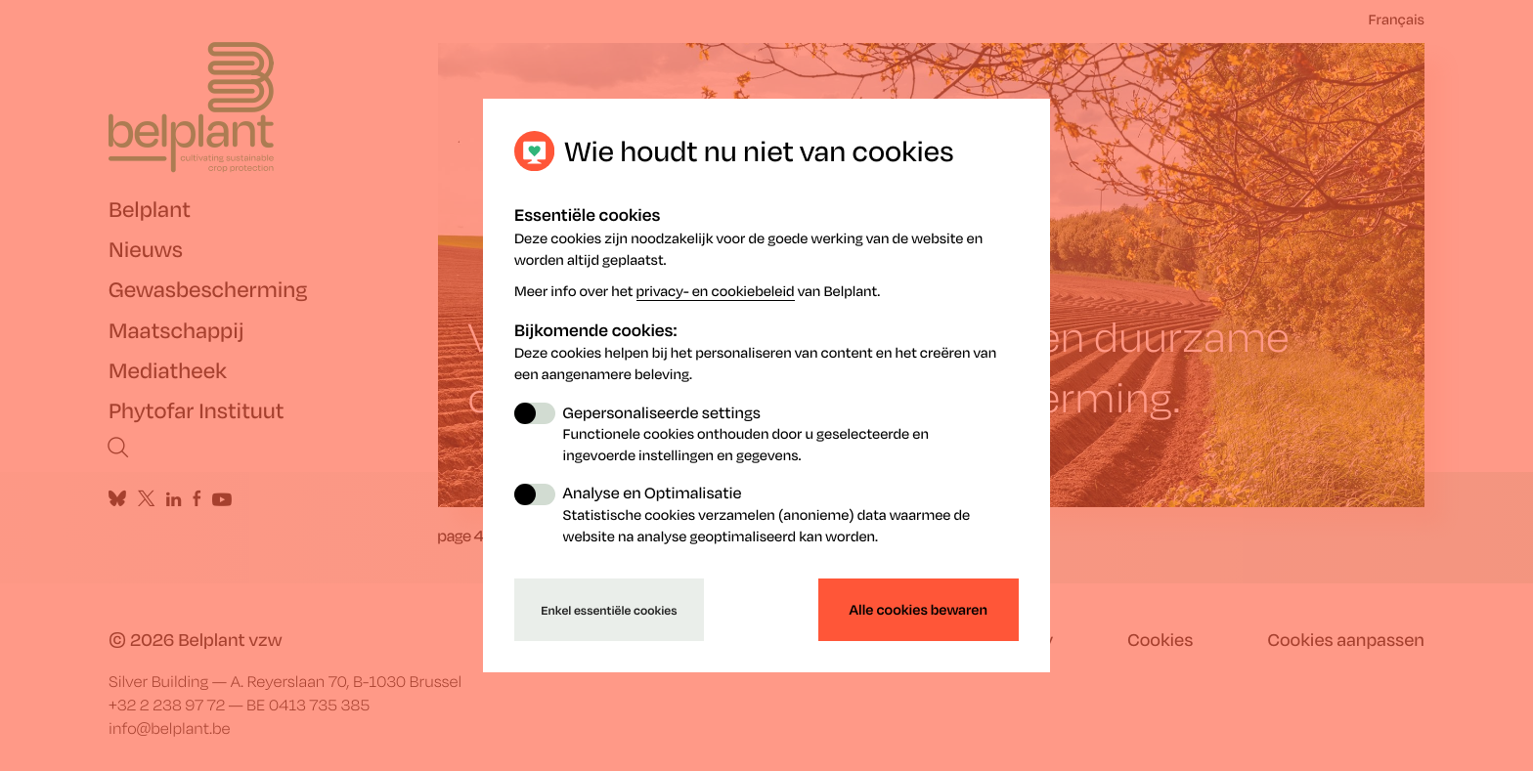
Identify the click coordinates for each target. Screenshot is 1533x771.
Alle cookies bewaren (918, 610)
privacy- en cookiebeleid (715, 291)
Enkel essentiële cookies (609, 610)
